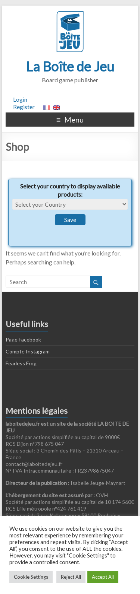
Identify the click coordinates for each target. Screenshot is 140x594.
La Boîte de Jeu (70, 66)
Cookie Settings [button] (31, 577)
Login (20, 99)
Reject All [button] (71, 577)
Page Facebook (23, 339)
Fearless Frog (21, 363)
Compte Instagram (28, 351)
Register (24, 106)
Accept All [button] (103, 577)
